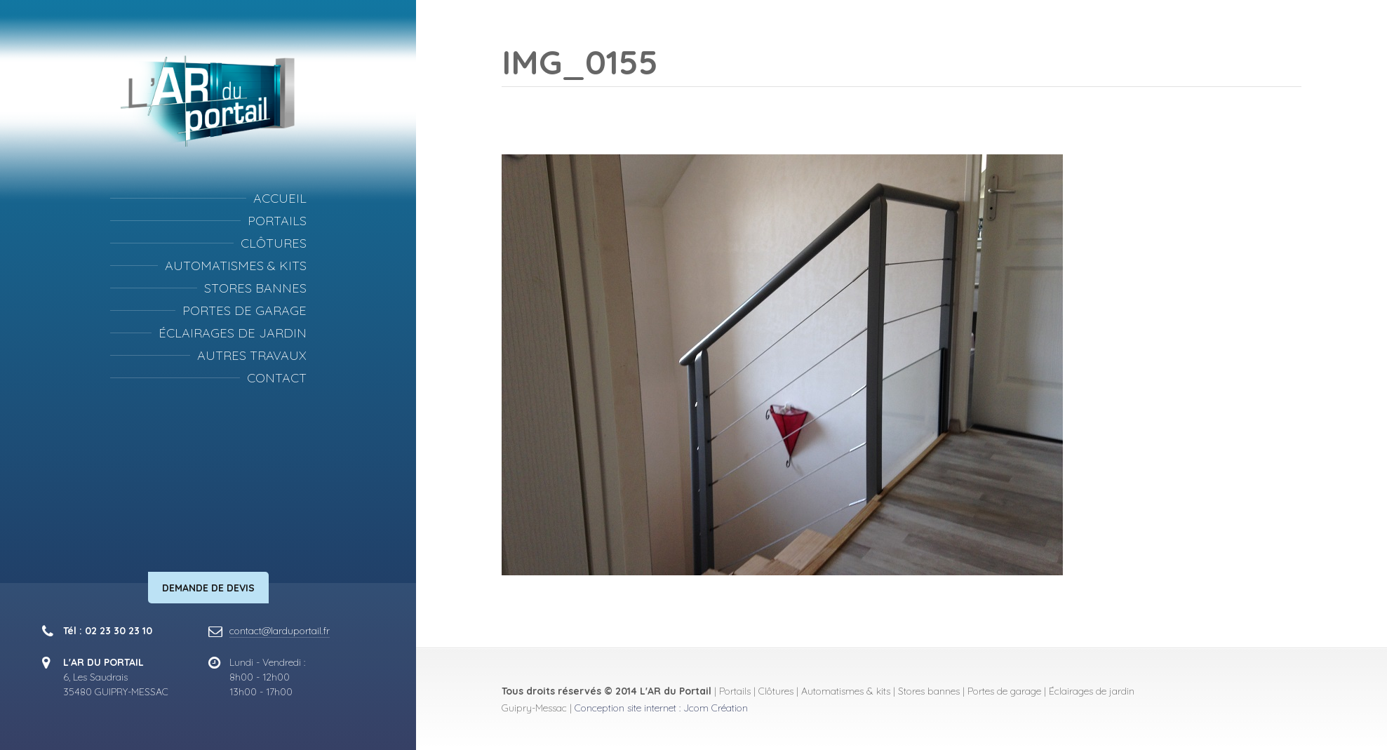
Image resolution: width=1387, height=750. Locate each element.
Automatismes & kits (236, 265)
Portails (277, 221)
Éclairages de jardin (233, 333)
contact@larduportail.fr (279, 630)
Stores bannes (255, 288)
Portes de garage (244, 310)
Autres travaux (252, 355)
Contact (277, 378)
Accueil (280, 198)
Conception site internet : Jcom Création (661, 708)
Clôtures (274, 243)
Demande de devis (208, 588)
